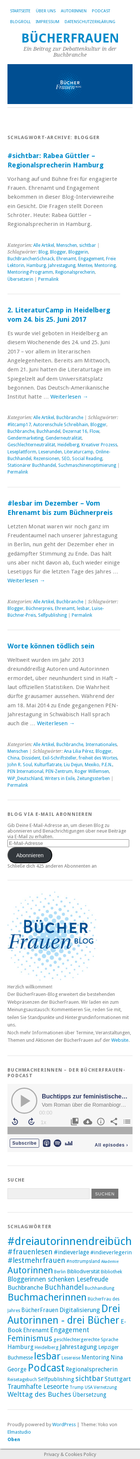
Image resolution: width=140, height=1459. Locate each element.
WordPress (64, 1424)
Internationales (101, 744)
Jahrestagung (61, 265)
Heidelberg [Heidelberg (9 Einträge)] (47, 1347)
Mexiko (92, 764)
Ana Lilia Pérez (78, 751)
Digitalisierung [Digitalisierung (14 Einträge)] (79, 1310)
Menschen (66, 245)
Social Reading (87, 458)
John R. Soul (19, 764)
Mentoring (105, 265)
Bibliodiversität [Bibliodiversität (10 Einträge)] (83, 1271)
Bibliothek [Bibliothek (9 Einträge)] (111, 1271)
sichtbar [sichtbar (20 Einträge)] (89, 1378)
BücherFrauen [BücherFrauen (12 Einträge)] (39, 1310)
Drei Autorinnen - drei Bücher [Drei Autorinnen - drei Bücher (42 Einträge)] (63, 1314)
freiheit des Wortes (98, 758)
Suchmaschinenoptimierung (87, 465)
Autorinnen (74, 11)
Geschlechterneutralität (31, 444)
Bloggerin (78, 252)
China (13, 758)
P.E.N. (107, 764)
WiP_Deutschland (25, 778)
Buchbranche (69, 417)
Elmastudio (19, 1432)
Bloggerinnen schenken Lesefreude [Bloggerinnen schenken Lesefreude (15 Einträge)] (57, 1279)
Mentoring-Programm (30, 272)
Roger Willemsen (92, 771)
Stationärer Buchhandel (31, 465)
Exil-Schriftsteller (60, 758)
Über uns (46, 11)
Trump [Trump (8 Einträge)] (76, 1387)
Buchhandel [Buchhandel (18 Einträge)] (64, 1287)
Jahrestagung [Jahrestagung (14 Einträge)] (78, 1346)
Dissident (31, 758)
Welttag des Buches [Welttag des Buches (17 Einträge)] (39, 1394)
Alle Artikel (43, 245)
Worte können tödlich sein (50, 646)
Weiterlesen (69, 396)
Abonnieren (30, 855)
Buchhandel (48, 431)
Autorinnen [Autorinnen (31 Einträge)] (30, 1270)
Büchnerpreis (39, 608)
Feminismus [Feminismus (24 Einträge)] (29, 1338)
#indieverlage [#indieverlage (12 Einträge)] (71, 1252)
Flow (94, 431)
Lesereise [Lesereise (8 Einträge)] (71, 1358)
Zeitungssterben (93, 778)
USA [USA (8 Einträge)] (89, 1387)
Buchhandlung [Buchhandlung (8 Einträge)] (99, 1288)
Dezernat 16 (75, 431)
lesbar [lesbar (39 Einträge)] (47, 1356)
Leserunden (50, 452)
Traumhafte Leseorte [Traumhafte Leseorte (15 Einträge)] (37, 1386)
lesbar (83, 608)
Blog (43, 252)
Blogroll (20, 21)
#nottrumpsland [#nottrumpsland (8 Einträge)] (83, 1261)
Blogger (58, 252)
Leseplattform (21, 452)
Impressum (47, 21)
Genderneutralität (64, 438)
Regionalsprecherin (75, 272)
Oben (13, 1439)
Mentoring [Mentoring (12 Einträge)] (95, 1357)
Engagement (91, 258)
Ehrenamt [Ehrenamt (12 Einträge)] (36, 1330)
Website (119, 1040)
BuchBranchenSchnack (30, 258)
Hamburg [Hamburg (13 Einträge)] (20, 1346)
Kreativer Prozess (99, 444)
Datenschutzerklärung (90, 21)
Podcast (101, 11)
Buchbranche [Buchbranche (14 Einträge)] (25, 1287)
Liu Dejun (73, 764)
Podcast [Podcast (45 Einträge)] (46, 1368)
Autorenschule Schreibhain (60, 424)
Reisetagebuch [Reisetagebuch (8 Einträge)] (22, 1379)
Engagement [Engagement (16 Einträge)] (69, 1330)
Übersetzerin (20, 279)
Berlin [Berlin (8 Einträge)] (60, 1271)
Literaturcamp (78, 452)
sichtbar (87, 245)
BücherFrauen (70, 38)
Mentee (85, 265)
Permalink (48, 279)
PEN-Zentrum (59, 771)
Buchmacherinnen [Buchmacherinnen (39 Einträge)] (47, 1297)
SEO (66, 458)
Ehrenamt (66, 258)
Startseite (20, 11)
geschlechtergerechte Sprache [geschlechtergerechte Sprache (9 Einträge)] (85, 1339)
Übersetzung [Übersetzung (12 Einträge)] (89, 1395)
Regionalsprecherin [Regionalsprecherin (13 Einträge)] (92, 1369)
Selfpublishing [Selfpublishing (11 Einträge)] (56, 1379)
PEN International (25, 771)
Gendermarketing (25, 438)
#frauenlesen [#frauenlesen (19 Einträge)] (30, 1252)
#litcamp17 (19, 424)
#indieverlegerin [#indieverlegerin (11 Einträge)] (111, 1252)
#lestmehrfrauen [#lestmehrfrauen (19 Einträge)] (36, 1260)
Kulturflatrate (48, 764)
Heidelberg (68, 444)
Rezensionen (46, 458)
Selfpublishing (52, 615)
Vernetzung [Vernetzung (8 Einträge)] (105, 1387)
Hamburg (36, 265)
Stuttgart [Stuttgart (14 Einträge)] (118, 1379)
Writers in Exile (60, 778)
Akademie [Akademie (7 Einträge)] (110, 1261)
